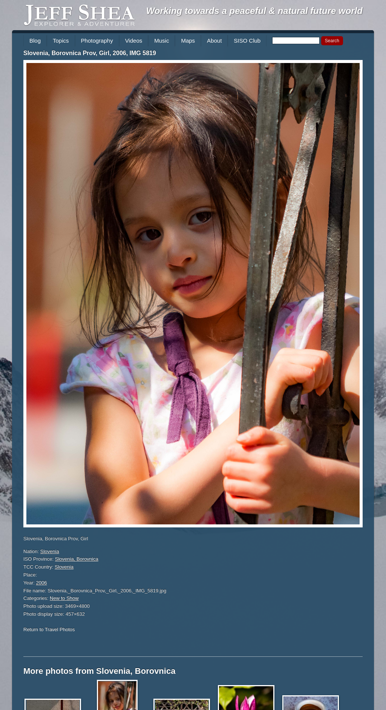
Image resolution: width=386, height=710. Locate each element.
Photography (97, 40)
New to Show (64, 598)
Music (161, 40)
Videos (133, 40)
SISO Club (247, 40)
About (214, 40)
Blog (35, 40)
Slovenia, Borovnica (76, 559)
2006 (41, 583)
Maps (188, 40)
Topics (61, 40)
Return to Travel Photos (49, 629)
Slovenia (49, 551)
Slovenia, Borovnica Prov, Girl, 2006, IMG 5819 (89, 53)
